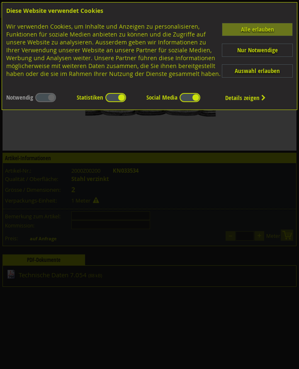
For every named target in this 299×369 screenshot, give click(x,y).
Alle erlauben (257, 29)
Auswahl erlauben (257, 70)
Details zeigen (245, 97)
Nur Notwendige (257, 50)
